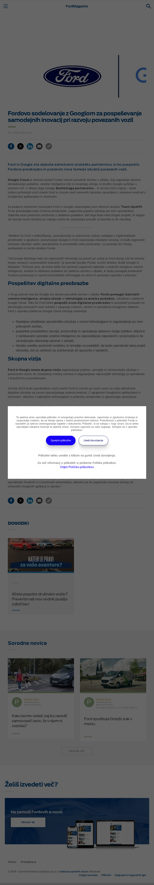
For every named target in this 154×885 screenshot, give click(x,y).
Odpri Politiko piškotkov (77, 467)
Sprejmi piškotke (61, 440)
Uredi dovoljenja (93, 440)
